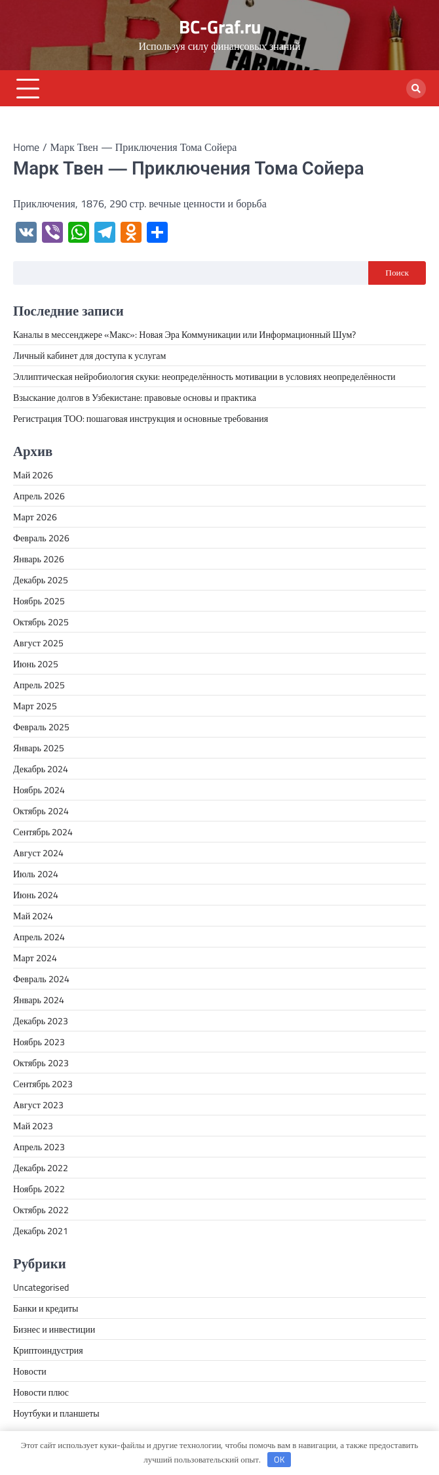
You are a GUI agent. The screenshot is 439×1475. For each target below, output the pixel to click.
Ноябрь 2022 (39, 1188)
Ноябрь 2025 (39, 601)
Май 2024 (33, 916)
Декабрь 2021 (40, 1230)
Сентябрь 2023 (43, 1084)
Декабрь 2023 (40, 1021)
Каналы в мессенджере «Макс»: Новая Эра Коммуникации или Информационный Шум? (184, 334)
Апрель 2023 (39, 1146)
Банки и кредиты (46, 1308)
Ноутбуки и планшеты (56, 1413)
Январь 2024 (38, 1000)
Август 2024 (38, 853)
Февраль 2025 (41, 727)
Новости (30, 1371)
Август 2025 (38, 643)
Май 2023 (33, 1125)
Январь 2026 (38, 559)
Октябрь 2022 (41, 1209)
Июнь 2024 (35, 895)
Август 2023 (38, 1104)
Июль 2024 (35, 874)
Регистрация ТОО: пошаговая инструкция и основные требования (140, 418)
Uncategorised (41, 1287)
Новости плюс (41, 1392)
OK (279, 1459)
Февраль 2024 (41, 979)
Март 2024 (35, 958)
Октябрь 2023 (41, 1063)
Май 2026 (33, 475)
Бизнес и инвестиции (54, 1329)
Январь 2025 (38, 748)
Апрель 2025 (39, 685)
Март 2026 (35, 517)
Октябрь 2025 (41, 622)
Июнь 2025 (35, 664)
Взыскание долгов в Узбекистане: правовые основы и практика (134, 397)
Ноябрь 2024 (39, 790)
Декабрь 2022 (40, 1167)
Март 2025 (35, 706)
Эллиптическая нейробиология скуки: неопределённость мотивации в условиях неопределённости (204, 376)
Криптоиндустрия (48, 1350)
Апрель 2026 (39, 496)
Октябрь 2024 (41, 811)
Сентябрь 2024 (43, 832)
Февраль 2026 (41, 538)
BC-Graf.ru (220, 27)
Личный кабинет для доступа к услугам (89, 355)
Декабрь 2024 (40, 769)
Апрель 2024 (39, 937)
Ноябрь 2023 (39, 1042)
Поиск (397, 272)
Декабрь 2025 (40, 580)
